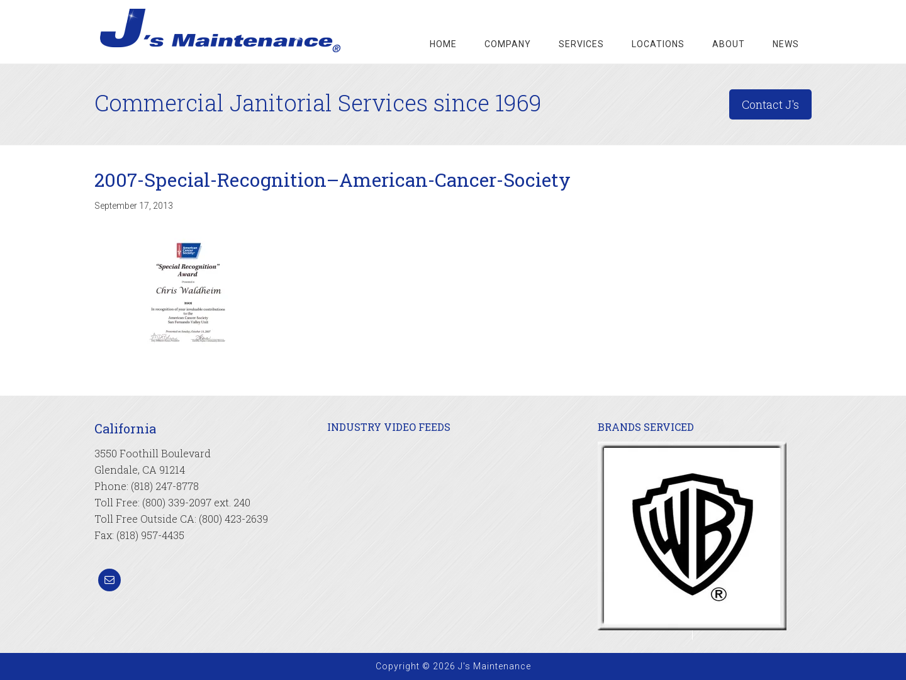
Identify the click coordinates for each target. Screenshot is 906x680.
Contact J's (770, 104)
